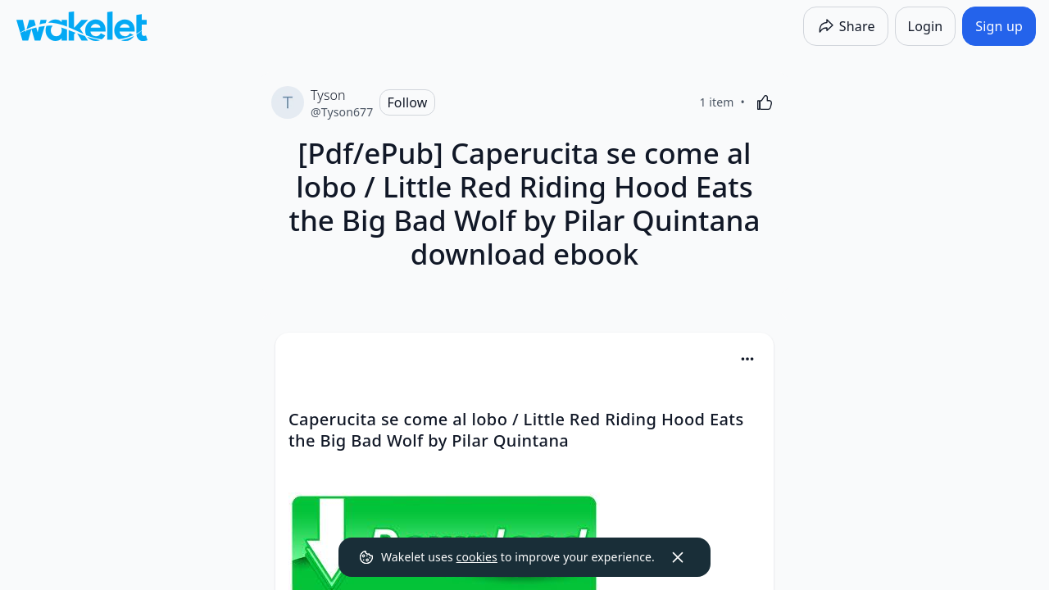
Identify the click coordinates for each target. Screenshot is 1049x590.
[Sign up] (999, 26)
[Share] (845, 26)
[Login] (925, 26)
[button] (747, 360)
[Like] (765, 102)
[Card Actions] (747, 359)
